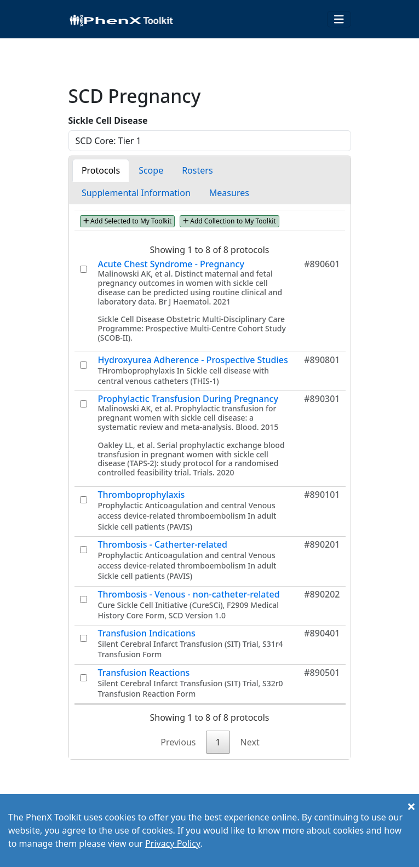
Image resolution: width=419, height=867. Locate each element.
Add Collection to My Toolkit (229, 221)
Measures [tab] (229, 193)
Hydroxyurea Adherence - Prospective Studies (193, 360)
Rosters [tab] (197, 170)
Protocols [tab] (101, 170)
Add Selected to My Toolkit (127, 221)
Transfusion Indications (147, 633)
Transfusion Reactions (144, 673)
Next (250, 742)
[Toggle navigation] (339, 19)
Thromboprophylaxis (141, 495)
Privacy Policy (172, 843)
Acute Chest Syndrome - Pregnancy (171, 264)
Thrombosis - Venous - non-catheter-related (189, 594)
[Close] (411, 806)
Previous (178, 742)
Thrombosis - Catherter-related (162, 544)
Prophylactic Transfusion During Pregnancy (188, 399)
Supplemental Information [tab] (136, 193)
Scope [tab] (151, 170)
